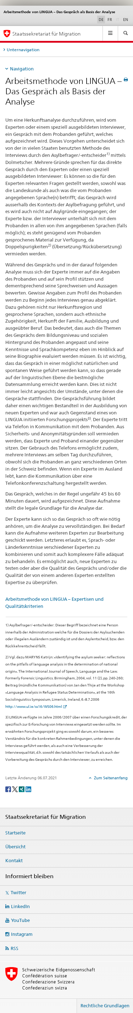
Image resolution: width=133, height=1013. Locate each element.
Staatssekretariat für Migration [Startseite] (46, 34)
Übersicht (15, 846)
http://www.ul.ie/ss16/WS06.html (33, 706)
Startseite (15, 833)
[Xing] (22, 788)
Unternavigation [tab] (23, 49)
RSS (14, 948)
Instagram (22, 934)
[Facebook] (8, 788)
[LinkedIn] (28, 788)
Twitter (18, 892)
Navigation (22, 68)
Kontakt (14, 860)
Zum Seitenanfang (110, 777)
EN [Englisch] (125, 19)
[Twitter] (15, 788)
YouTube (20, 920)
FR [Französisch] (109, 19)
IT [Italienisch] (118, 19)
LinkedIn (20, 906)
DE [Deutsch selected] (101, 19)
